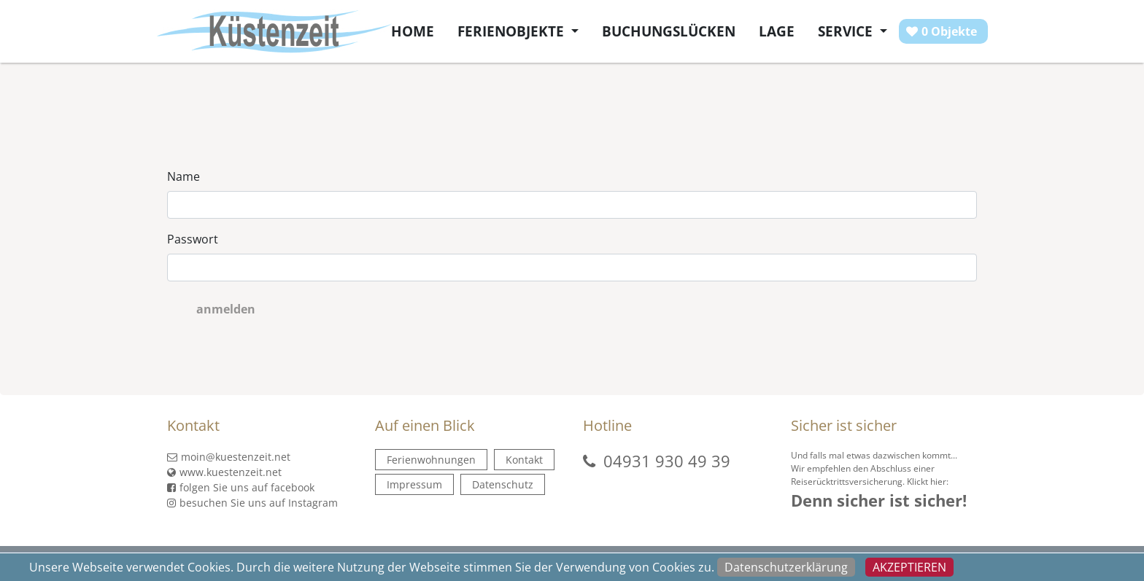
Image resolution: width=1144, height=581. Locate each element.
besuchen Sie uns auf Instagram (252, 503)
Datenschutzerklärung (786, 567)
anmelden (225, 309)
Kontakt (524, 460)
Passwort (192, 239)
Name (183, 176)
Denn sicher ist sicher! (879, 500)
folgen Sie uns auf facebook (240, 487)
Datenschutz (502, 484)
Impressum (414, 484)
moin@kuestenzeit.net (228, 457)
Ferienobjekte (512, 31)
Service (847, 31)
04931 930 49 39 (666, 461)
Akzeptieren (909, 567)
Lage (777, 31)
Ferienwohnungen (431, 460)
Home (412, 31)
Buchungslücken (668, 31)
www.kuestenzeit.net (224, 472)
